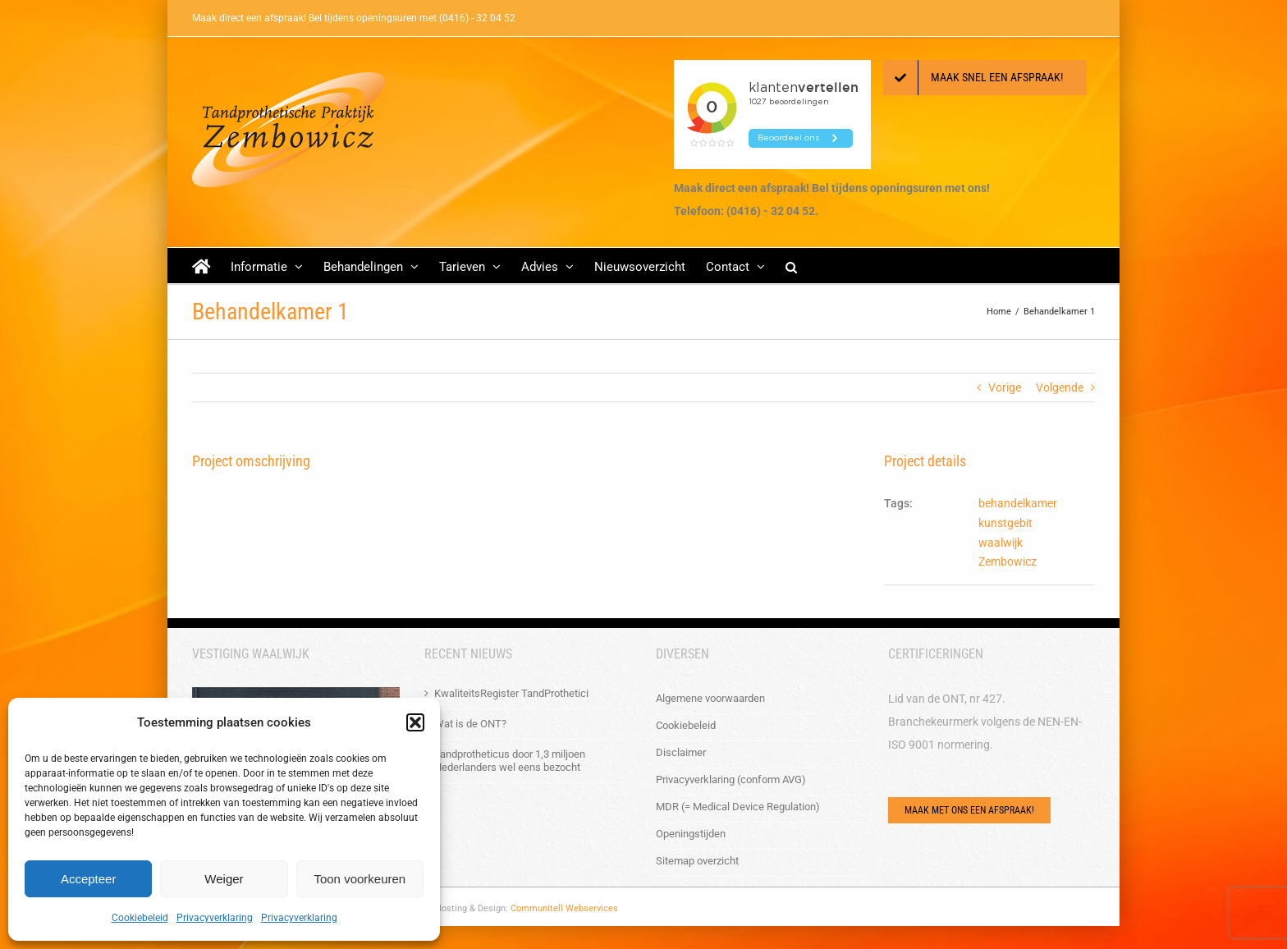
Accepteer (89, 879)
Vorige (1004, 387)
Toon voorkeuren (359, 879)
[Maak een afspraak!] (985, 77)
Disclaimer (681, 752)
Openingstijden (691, 834)
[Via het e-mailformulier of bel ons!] (969, 810)
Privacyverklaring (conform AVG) (731, 779)
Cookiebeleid (140, 918)
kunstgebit (1005, 523)
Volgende (1059, 387)
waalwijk (1000, 542)
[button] (415, 722)
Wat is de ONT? (470, 723)
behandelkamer (1017, 503)
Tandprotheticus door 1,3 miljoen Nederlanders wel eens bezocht (509, 760)
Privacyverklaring (214, 918)
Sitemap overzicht (697, 861)
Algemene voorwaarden (710, 698)
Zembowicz (1007, 561)
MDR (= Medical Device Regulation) (738, 806)
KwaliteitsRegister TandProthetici (511, 693)
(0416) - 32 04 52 (477, 18)
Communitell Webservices (564, 908)
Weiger (223, 879)
